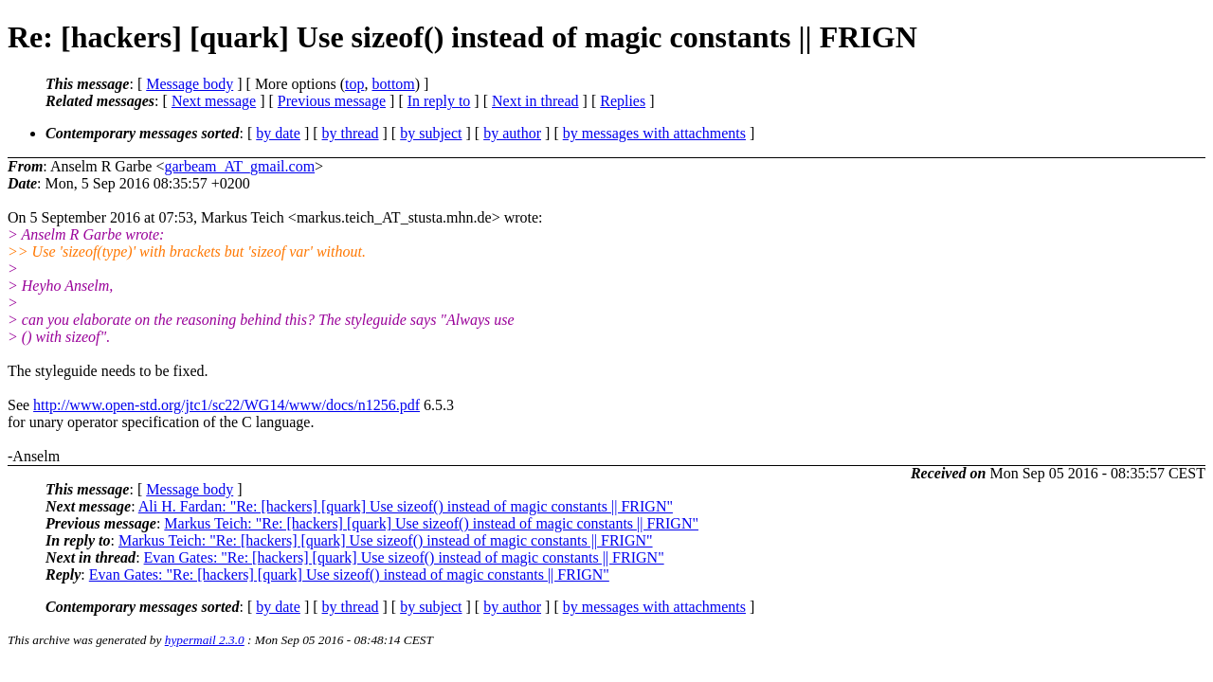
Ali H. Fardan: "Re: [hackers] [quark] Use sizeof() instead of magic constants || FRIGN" (405, 506)
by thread (350, 133)
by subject (431, 133)
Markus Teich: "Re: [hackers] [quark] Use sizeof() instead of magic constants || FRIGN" (431, 523)
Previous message (332, 101)
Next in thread (535, 101)
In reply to (439, 101)
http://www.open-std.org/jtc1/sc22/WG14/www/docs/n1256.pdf (226, 405)
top (354, 84)
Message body (189, 84)
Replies (622, 101)
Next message (214, 101)
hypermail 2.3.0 (204, 640)
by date (278, 133)
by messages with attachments (654, 133)
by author (512, 133)
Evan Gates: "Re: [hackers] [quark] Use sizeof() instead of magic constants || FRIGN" (404, 557)
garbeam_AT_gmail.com (239, 166)
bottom (392, 84)
